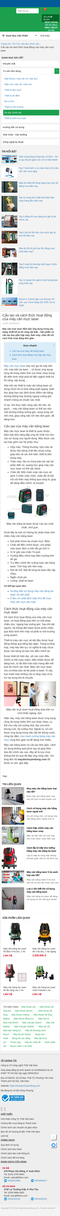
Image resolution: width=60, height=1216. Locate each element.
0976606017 (39, 1180)
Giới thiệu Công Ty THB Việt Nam (17, 1119)
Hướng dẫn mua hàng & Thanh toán (18, 1123)
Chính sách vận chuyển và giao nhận (19, 1127)
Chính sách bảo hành (11, 1149)
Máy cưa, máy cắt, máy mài (18, 84)
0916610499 (12, 1180)
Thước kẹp (15, 1042)
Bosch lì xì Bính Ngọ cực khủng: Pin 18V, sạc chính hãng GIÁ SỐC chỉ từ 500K (37, 302)
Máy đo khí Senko (22, 1034)
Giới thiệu (45, 35)
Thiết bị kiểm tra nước (15, 118)
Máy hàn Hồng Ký (12, 1030)
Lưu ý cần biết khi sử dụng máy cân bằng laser (41, 890)
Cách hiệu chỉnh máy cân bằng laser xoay (40, 829)
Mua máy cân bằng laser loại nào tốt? (42, 790)
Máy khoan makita (20, 1014)
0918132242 (12, 1199)
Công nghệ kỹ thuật (13, 142)
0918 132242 (51, 23)
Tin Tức (16, 44)
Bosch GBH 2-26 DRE (21, 1046)
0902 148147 (51, 29)
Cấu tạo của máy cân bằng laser (28, 351)
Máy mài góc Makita (24, 1026)
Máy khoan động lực (24, 1018)
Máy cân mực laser (14, 366)
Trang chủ (6, 44)
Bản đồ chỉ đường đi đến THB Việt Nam (20, 1131)
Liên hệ (4, 1136)
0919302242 (39, 1199)
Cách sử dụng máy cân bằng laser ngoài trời (42, 810)
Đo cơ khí (9, 101)
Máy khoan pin (28, 1007)
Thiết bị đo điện (12, 95)
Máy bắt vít (43, 1018)
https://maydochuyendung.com (25, 1086)
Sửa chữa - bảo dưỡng (15, 134)
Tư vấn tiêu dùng (12, 71)
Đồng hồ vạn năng (21, 1038)
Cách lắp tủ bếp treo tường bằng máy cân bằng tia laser (41, 849)
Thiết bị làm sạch (12, 90)
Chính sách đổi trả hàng (12, 1157)
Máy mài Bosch (10, 1022)
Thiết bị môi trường (13, 107)
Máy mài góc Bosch (32, 1022)
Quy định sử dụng (10, 1145)
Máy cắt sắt (44, 1026)
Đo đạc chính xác (30, 44)
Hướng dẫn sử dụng (13, 127)
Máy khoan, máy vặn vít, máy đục (21, 78)
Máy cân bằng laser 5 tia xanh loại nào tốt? (42, 873)
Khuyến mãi (9, 63)
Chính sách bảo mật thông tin (15, 1153)
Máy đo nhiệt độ (33, 1042)
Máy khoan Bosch (24, 1011)
